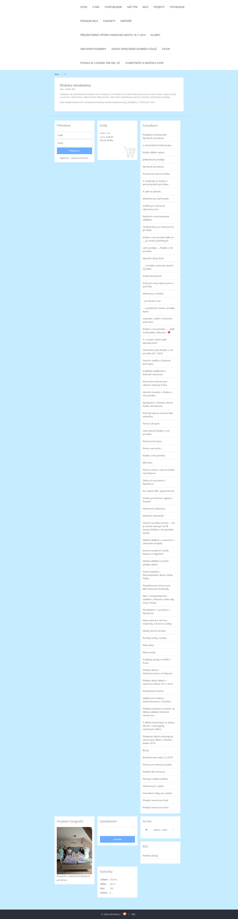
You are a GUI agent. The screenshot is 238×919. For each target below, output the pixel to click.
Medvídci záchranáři (153, 515)
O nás (96, 7)
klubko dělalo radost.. (154, 152)
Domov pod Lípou (152, 441)
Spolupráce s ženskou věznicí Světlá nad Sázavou (158, 404)
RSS (133, 914)
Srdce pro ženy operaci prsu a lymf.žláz (158, 285)
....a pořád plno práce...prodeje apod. (159, 309)
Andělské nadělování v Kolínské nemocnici (154, 372)
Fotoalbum (177, 7)
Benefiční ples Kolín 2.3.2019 (158, 757)
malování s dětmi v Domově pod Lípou (157, 320)
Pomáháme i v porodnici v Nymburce (156, 611)
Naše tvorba (149, 652)
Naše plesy (148, 645)
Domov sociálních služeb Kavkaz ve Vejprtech (156, 552)
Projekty (159, 7)
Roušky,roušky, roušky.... (155, 637)
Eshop (166, 49)
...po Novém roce (152, 300)
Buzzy (146, 750)
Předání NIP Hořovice (154, 771)
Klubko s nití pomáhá (154, 455)
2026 (164, 829)
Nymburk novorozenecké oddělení (156, 218)
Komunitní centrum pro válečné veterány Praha (155, 383)
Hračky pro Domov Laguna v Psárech (158, 500)
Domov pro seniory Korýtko (157, 764)
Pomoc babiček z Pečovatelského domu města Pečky (158, 575)
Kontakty (109, 21)
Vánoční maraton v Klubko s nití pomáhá (157, 394)
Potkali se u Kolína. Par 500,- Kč (100, 63)
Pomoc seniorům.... (153, 448)
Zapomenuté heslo (79, 158)
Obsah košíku (106, 140)
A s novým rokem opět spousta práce (155, 341)
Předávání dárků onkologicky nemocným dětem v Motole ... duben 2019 (158, 740)
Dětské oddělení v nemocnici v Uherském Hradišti (159, 541)
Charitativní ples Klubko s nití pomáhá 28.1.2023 (158, 351)
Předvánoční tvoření (153, 690)
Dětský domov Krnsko (154, 630)
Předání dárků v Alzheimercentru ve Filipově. (157, 671)
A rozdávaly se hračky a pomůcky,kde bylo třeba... (156, 182)
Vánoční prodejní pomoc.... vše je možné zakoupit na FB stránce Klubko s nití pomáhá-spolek (159, 527)
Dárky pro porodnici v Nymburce (154, 482)
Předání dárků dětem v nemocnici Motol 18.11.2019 (113, 35)
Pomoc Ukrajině (151, 423)
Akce (145, 7)
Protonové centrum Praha (156, 173)
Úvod (83, 7)
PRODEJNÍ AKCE (89, 21)
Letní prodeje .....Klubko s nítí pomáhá (158, 249)
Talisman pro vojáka (153, 785)
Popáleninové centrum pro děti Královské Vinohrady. (157, 587)
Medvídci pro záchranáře (156, 198)
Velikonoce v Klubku (153, 293)
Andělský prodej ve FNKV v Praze (157, 661)
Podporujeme (113, 7)
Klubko (155, 35)
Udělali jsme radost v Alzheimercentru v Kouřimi (157, 700)
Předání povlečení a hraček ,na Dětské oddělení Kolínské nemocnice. (159, 712)
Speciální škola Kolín (153, 258)
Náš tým (132, 7)
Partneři (126, 21)
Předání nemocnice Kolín (156, 807)
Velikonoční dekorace (154, 508)
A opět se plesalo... (152, 191)
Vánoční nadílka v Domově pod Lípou (157, 362)
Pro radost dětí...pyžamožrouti (158, 490)
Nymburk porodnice (153, 166)
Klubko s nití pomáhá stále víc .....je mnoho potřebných (158, 239)
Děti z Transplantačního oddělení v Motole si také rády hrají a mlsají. (158, 599)
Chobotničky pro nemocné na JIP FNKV (158, 228)
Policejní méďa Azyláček (155, 778)
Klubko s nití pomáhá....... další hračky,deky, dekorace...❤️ (159, 330)
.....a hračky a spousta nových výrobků (158, 267)
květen (157, 829)
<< (147, 829)
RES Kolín (147, 462)
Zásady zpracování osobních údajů (134, 49)
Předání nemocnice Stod (155, 800)
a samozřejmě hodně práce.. (157, 145)
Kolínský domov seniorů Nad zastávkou (158, 415)
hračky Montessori (152, 275)
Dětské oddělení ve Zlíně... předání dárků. (156, 562)
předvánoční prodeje (153, 159)
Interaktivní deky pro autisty (157, 793)
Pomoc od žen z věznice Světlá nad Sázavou (158, 471)
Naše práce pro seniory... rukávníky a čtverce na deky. (157, 622)
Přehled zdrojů (150, 855)
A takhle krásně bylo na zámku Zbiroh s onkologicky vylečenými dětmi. (159, 726)
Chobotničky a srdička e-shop (144, 63)
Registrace (64, 158)
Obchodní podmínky (93, 49)
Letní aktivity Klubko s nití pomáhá (156, 432)
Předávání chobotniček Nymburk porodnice (155, 136)
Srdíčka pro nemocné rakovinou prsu (154, 207)
